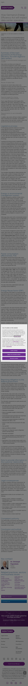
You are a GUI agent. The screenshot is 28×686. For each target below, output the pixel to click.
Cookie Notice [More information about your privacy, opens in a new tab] (9, 346)
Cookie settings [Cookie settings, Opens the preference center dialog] (14, 350)
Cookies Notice (17, 336)
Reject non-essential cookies (14, 354)
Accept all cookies (14, 358)
